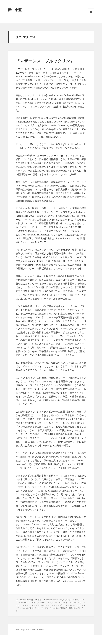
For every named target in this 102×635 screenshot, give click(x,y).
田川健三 (64, 608)
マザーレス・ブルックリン (69, 605)
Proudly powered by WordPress (30, 629)
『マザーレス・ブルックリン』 (45, 61)
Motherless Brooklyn (55, 599)
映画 (39, 599)
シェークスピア (44, 602)
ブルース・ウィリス (48, 605)
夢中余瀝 (15, 9)
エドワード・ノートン (27, 602)
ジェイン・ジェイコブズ (62, 602)
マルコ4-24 (26, 608)
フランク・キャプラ (30, 605)
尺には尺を (54, 608)
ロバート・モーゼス (40, 608)
